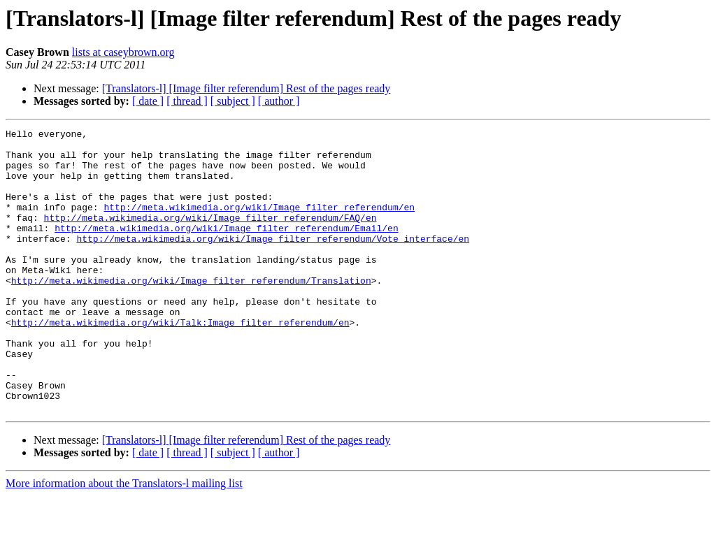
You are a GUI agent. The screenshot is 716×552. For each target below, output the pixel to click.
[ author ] (279, 101)
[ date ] (148, 101)
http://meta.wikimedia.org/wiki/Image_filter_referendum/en (259, 223)
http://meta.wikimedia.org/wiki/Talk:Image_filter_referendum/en (180, 362)
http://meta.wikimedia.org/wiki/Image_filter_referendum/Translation (191, 311)
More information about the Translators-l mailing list (124, 540)
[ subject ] (232, 101)
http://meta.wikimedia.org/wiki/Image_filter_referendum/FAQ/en (210, 236)
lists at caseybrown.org (123, 52)
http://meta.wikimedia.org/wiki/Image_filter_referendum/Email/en (226, 248)
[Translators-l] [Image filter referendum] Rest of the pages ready (246, 88)
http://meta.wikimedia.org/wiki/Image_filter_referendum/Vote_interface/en (272, 261)
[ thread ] (187, 101)
